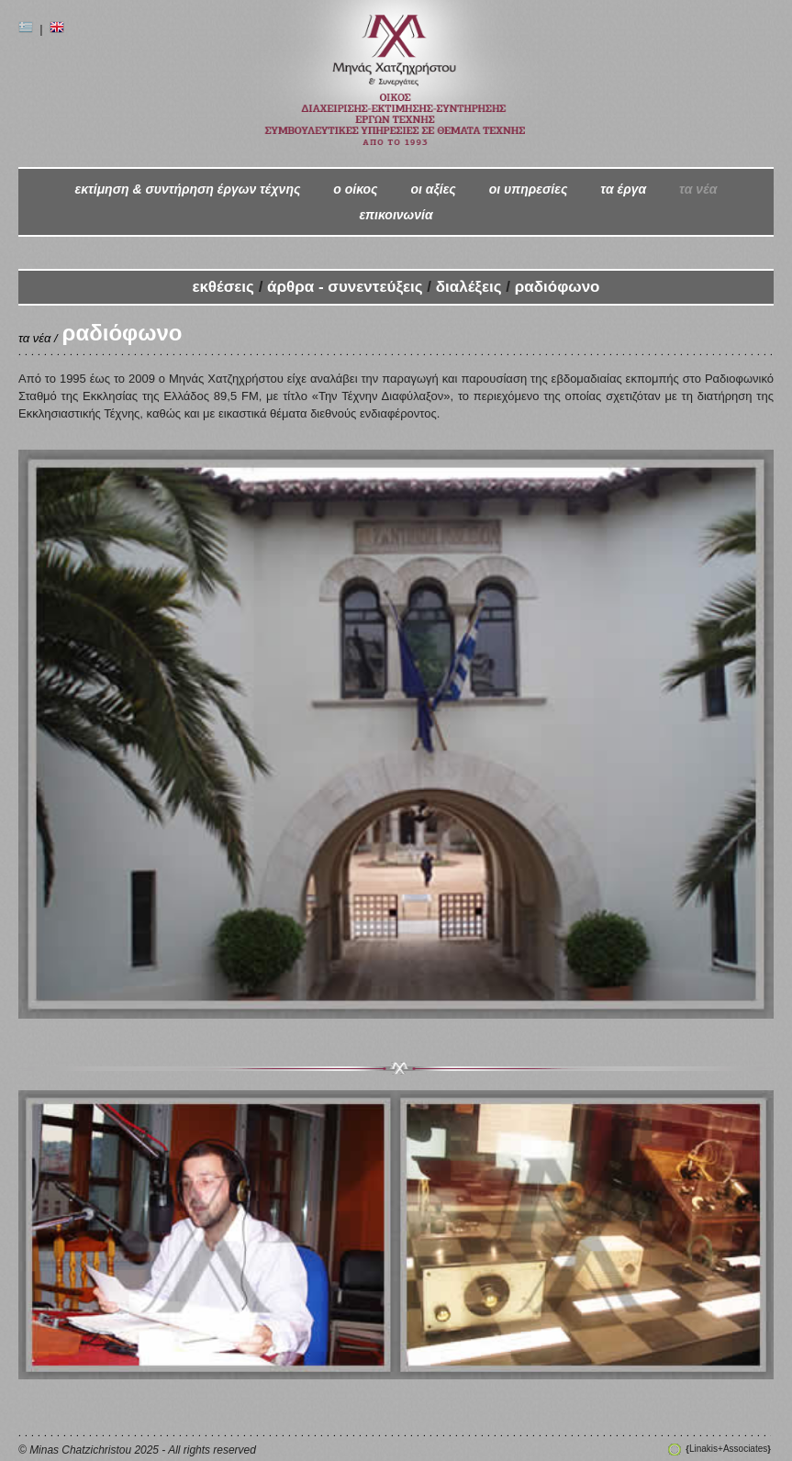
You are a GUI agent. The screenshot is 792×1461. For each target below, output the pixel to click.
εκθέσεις (225, 287)
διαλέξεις (469, 287)
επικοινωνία (395, 214)
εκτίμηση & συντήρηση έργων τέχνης (187, 189)
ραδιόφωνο (557, 287)
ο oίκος (355, 189)
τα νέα (698, 189)
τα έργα (623, 189)
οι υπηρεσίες (528, 189)
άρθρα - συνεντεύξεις (347, 287)
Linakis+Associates (728, 1449)
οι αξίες (432, 189)
